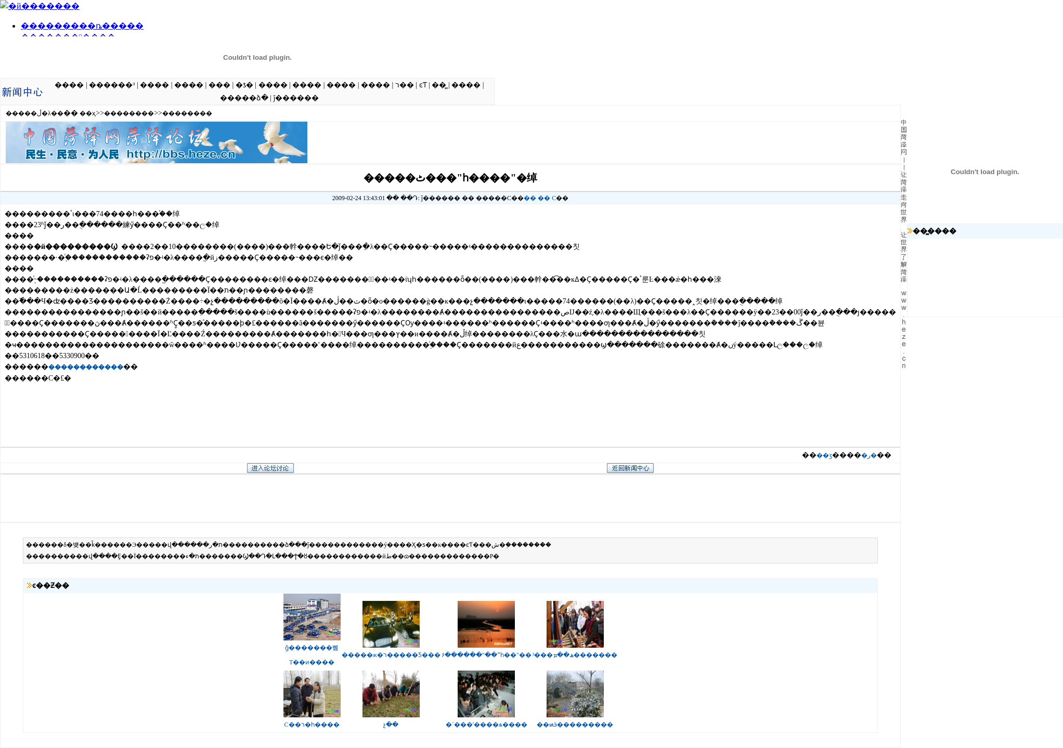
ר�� (404, 85)
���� (69, 85)
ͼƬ (423, 85)
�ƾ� (244, 85)
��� (219, 85)
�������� (129, 113)
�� (530, 198)
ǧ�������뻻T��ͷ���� (312, 650)
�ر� (869, 455)
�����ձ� (244, 98)
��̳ (439, 85)
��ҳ (88, 113)
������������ (85, 367)
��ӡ (824, 455)
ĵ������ (296, 98)
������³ (112, 85)
